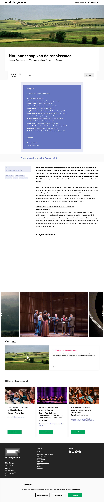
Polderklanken (15, 413)
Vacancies (39, 460)
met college (24, 180)
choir (15, 180)
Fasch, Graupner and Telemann (81, 414)
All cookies (75, 495)
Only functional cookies (42, 495)
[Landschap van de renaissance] (27, 360)
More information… (76, 489)
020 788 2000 (10, 466)
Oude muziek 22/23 (14, 173)
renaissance (9, 178)
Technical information (43, 465)
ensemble (8, 180)
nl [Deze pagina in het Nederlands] (86, 2)
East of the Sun (46, 413)
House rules (40, 463)
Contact (77, 2)
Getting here (40, 455)
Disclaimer (40, 470)
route (6, 477)
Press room (40, 467)
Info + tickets (14, 434)
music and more (19, 178)
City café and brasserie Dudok (45, 457)
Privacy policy (41, 462)
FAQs (38, 453)
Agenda (82, 2)
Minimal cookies (58, 495)
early (10, 66)
